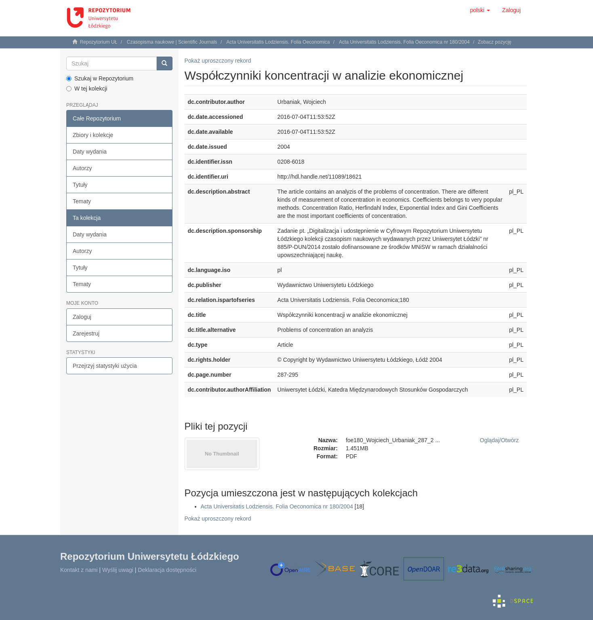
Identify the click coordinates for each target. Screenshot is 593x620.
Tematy (82, 201)
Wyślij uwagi (117, 570)
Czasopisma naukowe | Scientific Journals (172, 42)
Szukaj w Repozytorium (99, 78)
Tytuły (80, 184)
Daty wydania (90, 151)
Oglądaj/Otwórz (499, 440)
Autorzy (82, 168)
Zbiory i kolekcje (93, 135)
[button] (480, 10)
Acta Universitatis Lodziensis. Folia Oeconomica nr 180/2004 (404, 42)
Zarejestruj (86, 333)
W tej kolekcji (86, 88)
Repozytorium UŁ (99, 42)
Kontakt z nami (79, 570)
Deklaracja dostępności (167, 570)
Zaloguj (82, 317)
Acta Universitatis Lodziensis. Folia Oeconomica (278, 42)
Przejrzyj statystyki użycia (105, 366)
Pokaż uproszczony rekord (218, 60)
